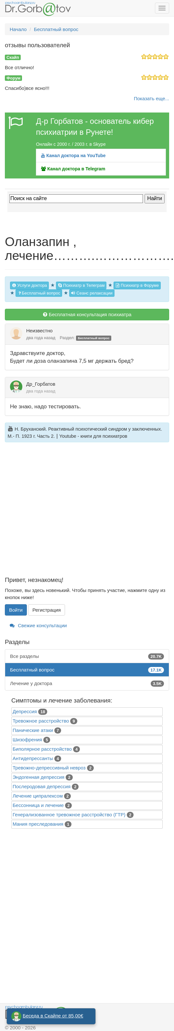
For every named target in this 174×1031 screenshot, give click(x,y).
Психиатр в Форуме (137, 285)
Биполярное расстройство (42, 749)
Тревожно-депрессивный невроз (49, 767)
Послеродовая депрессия (42, 786)
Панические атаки (33, 730)
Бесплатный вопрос (38, 293)
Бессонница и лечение (38, 805)
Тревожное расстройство (41, 721)
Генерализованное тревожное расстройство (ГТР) (69, 814)
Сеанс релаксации (92, 293)
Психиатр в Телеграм (81, 285)
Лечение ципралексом (38, 796)
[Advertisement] (64, 513)
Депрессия (25, 711)
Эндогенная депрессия (38, 777)
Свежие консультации (38, 625)
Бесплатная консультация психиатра (87, 314)
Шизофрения (27, 739)
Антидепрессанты (33, 758)
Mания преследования (38, 824)
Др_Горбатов (40, 384)
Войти (16, 610)
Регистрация (46, 610)
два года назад (40, 337)
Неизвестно (39, 330)
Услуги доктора (29, 285)
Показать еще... (151, 98)
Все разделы (87, 656)
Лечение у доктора (87, 683)
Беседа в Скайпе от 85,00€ (53, 1015)
